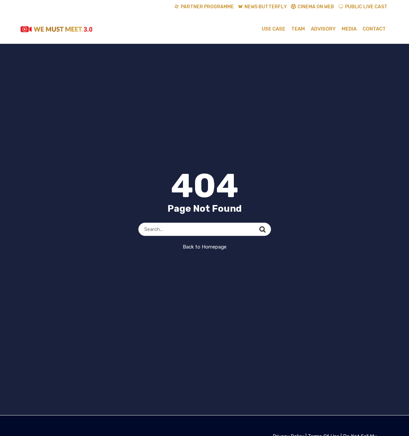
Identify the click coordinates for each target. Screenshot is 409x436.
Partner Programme (207, 7)
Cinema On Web (316, 7)
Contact (374, 29)
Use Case (273, 29)
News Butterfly (265, 7)
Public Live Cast (366, 7)
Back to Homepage (205, 247)
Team (298, 29)
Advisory (323, 29)
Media (349, 29)
